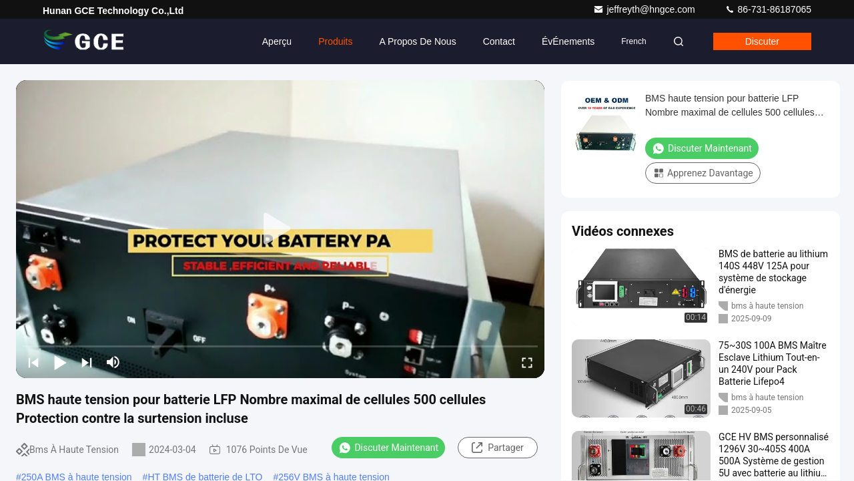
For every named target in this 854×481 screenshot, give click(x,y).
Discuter (762, 41)
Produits (335, 41)
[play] (280, 229)
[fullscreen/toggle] (527, 362)
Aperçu (277, 41)
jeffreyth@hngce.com (645, 9)
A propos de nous (417, 41)
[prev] (33, 362)
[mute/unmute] (113, 362)
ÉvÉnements (568, 41)
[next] (86, 362)
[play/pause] (60, 362)
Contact (499, 41)
